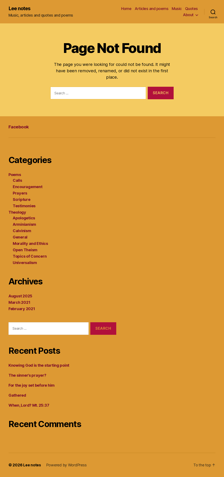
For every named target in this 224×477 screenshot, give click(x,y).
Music (177, 8)
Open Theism (25, 250)
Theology (17, 212)
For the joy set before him (32, 385)
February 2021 (22, 309)
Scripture (21, 199)
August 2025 (20, 296)
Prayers (20, 193)
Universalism (25, 263)
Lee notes (20, 8)
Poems (15, 175)
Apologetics (24, 218)
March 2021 (19, 302)
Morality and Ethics (30, 243)
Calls (17, 180)
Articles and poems (151, 8)
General (20, 237)
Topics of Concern (30, 256)
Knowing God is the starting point (39, 365)
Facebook (19, 127)
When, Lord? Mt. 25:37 (29, 405)
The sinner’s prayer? (27, 375)
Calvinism (22, 231)
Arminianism (24, 224)
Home (126, 8)
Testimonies (24, 206)
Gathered (17, 395)
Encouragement (28, 187)
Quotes (191, 8)
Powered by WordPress (66, 465)
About (188, 15)
